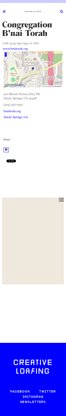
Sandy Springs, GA (16, 117)
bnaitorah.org (12, 111)
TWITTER (47, 391)
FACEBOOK (20, 391)
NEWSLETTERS (33, 402)
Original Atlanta (33, 11)
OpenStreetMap (48, 86)
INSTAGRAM (33, 397)
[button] (61, 199)
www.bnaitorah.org (15, 48)
